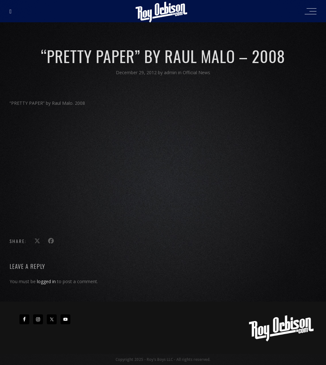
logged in (46, 281)
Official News (196, 72)
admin (171, 72)
